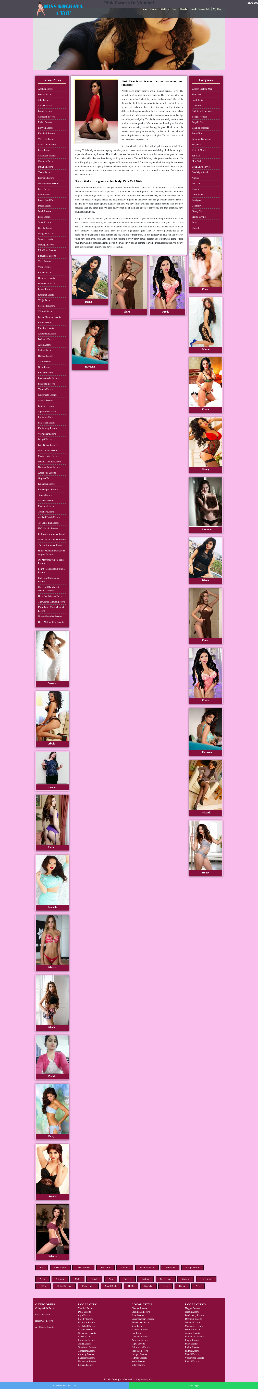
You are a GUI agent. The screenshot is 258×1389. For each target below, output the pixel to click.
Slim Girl (196, 161)
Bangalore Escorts (86, 1358)
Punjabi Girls (198, 122)
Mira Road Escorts (47, 250)
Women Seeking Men (202, 89)
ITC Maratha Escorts (48, 528)
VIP (42, 1267)
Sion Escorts (44, 194)
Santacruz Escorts (46, 384)
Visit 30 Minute (199, 150)
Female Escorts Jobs (200, 9)
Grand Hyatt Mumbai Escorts (52, 539)
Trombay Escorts (46, 511)
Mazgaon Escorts (46, 233)
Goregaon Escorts (46, 116)
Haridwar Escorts (193, 1329)
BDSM (43, 1286)
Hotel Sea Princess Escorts (51, 596)
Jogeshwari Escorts (47, 411)
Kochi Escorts (138, 1361)
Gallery (165, 9)
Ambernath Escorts (47, 333)
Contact (154, 9)
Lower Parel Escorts (47, 200)
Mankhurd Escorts (47, 506)
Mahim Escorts (45, 350)
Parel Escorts (44, 217)
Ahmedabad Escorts (140, 1322)
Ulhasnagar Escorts (47, 283)
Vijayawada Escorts (194, 1358)
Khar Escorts (44, 189)
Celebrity (196, 205)
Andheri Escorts (46, 89)
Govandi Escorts (46, 500)
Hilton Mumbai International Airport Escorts (52, 552)
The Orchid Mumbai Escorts (51, 602)
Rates (174, 9)
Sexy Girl (196, 144)
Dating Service (64, 1286)
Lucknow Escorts (86, 1340)
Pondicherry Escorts (194, 1315)
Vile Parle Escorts (46, 139)
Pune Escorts (137, 1315)
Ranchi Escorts (192, 1361)
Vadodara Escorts (139, 1329)
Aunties (195, 178)
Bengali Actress (199, 116)
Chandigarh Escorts (140, 1312)
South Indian (198, 100)
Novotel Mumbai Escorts (50, 616)
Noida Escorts (84, 1343)
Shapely (148, 1286)
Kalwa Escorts (45, 322)
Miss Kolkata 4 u (130, 1379)
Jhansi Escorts (85, 1336)
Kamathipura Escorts (48, 489)
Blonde (94, 1279)
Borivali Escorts (46, 128)
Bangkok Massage (200, 128)
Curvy (182, 1286)
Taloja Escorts (45, 300)
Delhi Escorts (84, 1312)
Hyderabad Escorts (87, 1361)
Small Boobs (111, 1286)
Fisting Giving (199, 217)
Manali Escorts (192, 1354)
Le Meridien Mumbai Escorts (52, 534)
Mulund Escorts (45, 167)
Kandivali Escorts (46, 133)
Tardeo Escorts (45, 495)
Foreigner (196, 200)
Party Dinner (88, 1286)
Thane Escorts (45, 172)
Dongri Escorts (45, 439)
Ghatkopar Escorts (47, 155)
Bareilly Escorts (85, 1319)
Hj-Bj (131, 1286)
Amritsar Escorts (139, 1340)
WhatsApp (193, 1385)
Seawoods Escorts (46, 306)
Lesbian (145, 1279)
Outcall (195, 228)
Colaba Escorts (45, 105)
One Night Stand (200, 172)
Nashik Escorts (192, 1312)
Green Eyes (165, 1279)
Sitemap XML (147, 1379)
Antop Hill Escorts (47, 473)
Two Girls (105, 1267)
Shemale (60, 1279)
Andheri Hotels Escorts (49, 517)
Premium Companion (202, 139)
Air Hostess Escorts (44, 1327)
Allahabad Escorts (86, 1326)
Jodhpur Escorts (139, 1358)
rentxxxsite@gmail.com (64, 1385)
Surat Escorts (137, 1326)
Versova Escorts (45, 389)
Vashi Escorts (44, 361)
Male (77, 1279)
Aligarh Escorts (85, 1329)
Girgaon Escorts (45, 478)
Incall (194, 222)
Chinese (186, 1279)
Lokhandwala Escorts (48, 378)
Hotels (183, 9)
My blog (217, 9)
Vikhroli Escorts (46, 311)
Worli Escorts (44, 211)
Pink (110, 1279)
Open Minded (83, 1267)
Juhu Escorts (44, 100)
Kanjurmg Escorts (46, 417)
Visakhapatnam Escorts (142, 1319)
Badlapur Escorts (46, 339)
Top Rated (170, 1267)
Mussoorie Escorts (194, 1326)
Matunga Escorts (46, 244)
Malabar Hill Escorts (48, 450)
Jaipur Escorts (138, 1343)
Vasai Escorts (44, 261)
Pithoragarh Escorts (194, 1336)
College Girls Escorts (45, 1308)
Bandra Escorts (45, 94)
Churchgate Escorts (47, 395)
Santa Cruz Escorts (47, 144)
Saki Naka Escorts (47, 422)
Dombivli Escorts (46, 278)
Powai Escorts (45, 111)
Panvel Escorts (45, 289)
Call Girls (196, 105)
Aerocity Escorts (86, 1354)
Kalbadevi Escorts (46, 484)
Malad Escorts (45, 122)
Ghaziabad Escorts (87, 1347)
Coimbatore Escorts (140, 1347)
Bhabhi (195, 189)
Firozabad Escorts (86, 1322)
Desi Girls (197, 183)
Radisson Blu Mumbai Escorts (48, 580)
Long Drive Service (201, 167)
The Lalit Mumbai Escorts (50, 545)
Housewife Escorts (44, 1321)
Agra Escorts (84, 1315)
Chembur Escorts (46, 161)
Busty (165, 1286)
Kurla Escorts (44, 150)
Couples (125, 1267)
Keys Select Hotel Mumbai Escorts (51, 609)
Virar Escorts (44, 267)
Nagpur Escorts (192, 1308)
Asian (42, 1279)
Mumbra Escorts (46, 328)
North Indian (198, 194)
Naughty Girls (192, 1267)
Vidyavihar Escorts (47, 434)
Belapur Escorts (45, 372)
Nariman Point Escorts (49, 467)
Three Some (206, 1279)
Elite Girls (197, 94)
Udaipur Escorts (139, 1354)
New (198, 1286)
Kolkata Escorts (85, 1365)
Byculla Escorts (45, 228)
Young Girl (197, 211)
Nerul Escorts (44, 367)
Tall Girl (196, 155)
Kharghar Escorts (46, 295)
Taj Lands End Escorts (48, 523)
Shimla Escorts (192, 1351)
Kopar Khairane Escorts (49, 317)
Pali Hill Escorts (46, 406)
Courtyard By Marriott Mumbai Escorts (49, 589)
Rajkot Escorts (192, 1347)
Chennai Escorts (139, 1308)
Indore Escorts (138, 1365)
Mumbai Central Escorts (49, 461)
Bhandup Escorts (46, 178)
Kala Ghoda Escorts (47, 445)
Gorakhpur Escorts (87, 1333)
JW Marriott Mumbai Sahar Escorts (51, 562)
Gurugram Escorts (86, 1351)
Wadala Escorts (45, 239)
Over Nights (60, 1267)
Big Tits (127, 1279)
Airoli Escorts (44, 345)
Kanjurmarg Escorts (47, 428)
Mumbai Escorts (86, 1308)
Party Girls (197, 133)
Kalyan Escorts (45, 272)
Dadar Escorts (45, 205)
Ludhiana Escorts (139, 1336)
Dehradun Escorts (193, 1319)
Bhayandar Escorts (47, 256)
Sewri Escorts (44, 222)
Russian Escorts (42, 1314)
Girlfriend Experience (202, 111)
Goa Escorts (137, 1333)
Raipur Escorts (192, 1340)
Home (144, 9)
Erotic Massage (147, 1267)
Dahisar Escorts (45, 356)
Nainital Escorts (192, 1322)
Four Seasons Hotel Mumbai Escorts (51, 571)
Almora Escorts (192, 1333)
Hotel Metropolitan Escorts (51, 622)
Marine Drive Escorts (48, 456)
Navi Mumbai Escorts (48, 183)
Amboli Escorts (45, 400)
